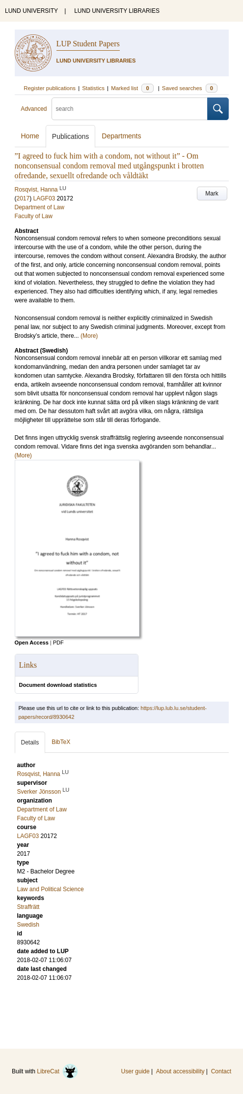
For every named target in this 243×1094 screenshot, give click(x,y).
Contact (221, 1071)
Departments (121, 136)
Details (30, 742)
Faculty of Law (34, 216)
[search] (130, 108)
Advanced (34, 108)
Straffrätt (28, 906)
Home (30, 136)
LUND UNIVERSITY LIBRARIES (117, 10)
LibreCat (57, 1071)
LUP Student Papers (88, 43)
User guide (135, 1071)
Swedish (28, 924)
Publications (70, 136)
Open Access (32, 642)
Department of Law (39, 207)
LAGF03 (44, 198)
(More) (89, 335)
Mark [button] (211, 193)
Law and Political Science (50, 889)
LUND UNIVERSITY (31, 10)
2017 (23, 198)
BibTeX (61, 742)
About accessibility (180, 1071)
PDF (58, 642)
